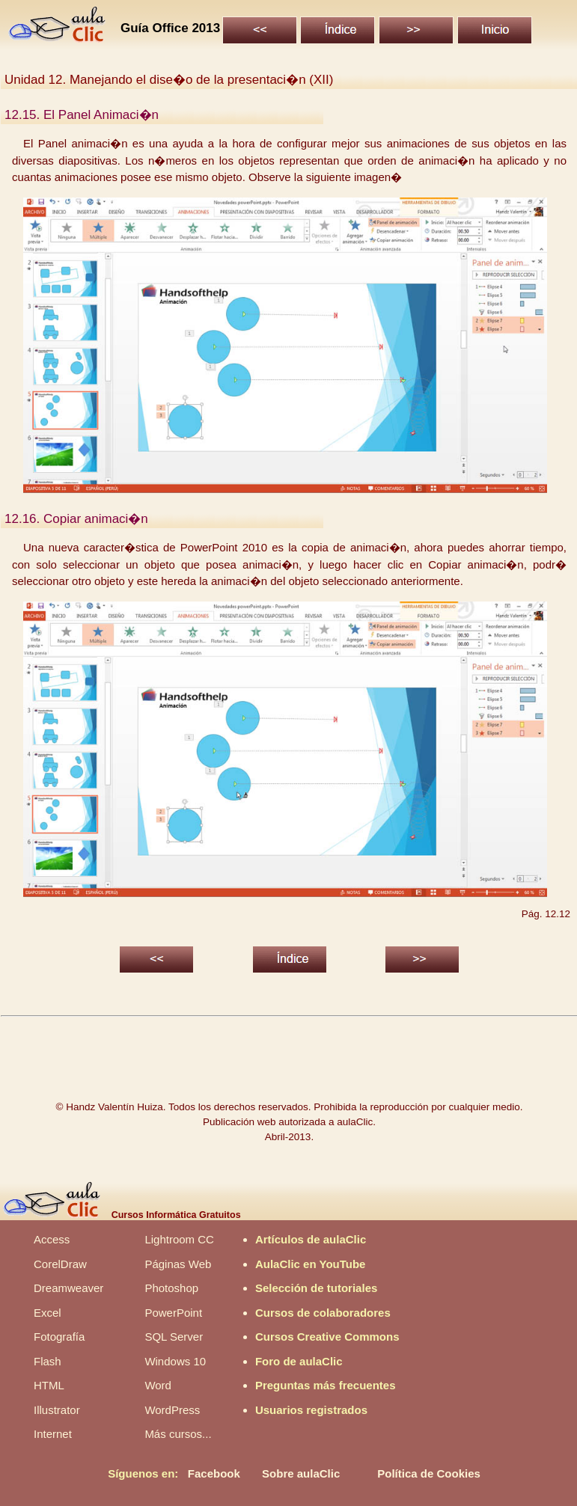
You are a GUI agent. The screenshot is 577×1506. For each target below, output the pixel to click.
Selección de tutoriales (316, 1288)
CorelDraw (60, 1264)
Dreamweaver (68, 1288)
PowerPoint (173, 1312)
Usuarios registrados (311, 1410)
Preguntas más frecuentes (325, 1385)
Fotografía (59, 1336)
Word (157, 1385)
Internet (53, 1433)
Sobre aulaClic (301, 1473)
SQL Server (173, 1336)
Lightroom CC (179, 1239)
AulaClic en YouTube (310, 1264)
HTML (49, 1385)
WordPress (172, 1410)
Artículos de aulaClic (310, 1239)
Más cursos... (177, 1433)
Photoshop (171, 1288)
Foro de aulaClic (299, 1361)
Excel (47, 1312)
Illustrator (57, 1410)
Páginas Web (177, 1264)
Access (52, 1239)
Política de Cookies (428, 1473)
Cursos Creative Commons (327, 1336)
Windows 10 (175, 1361)
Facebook (214, 1473)
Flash (47, 1361)
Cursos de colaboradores (323, 1312)
